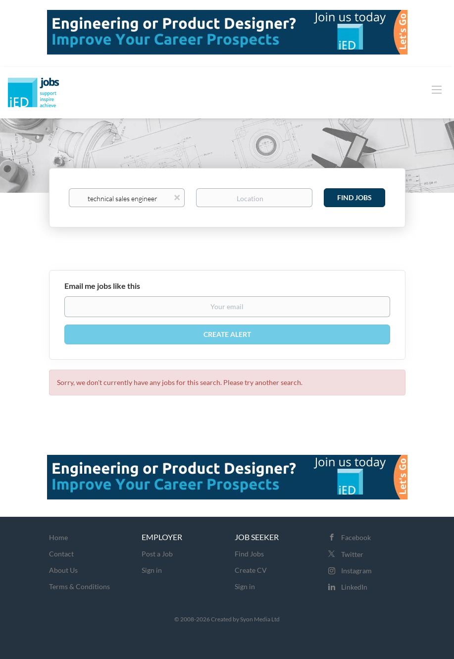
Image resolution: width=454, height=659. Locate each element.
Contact (61, 553)
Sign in (152, 570)
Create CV (251, 570)
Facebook (356, 537)
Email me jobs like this (102, 285)
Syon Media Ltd (260, 619)
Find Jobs (354, 197)
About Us (63, 570)
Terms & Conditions (79, 586)
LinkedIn (354, 587)
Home (58, 537)
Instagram (356, 570)
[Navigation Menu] (437, 89)
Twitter (352, 554)
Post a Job (157, 553)
